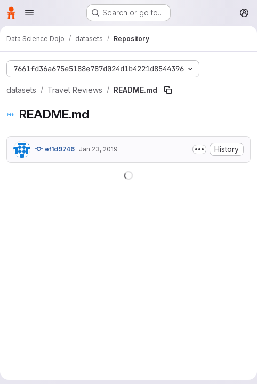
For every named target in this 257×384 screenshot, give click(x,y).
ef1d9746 (55, 149)
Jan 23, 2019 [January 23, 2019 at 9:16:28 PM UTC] (98, 149)
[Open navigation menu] (29, 12)
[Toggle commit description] (199, 149)
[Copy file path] (167, 90)
